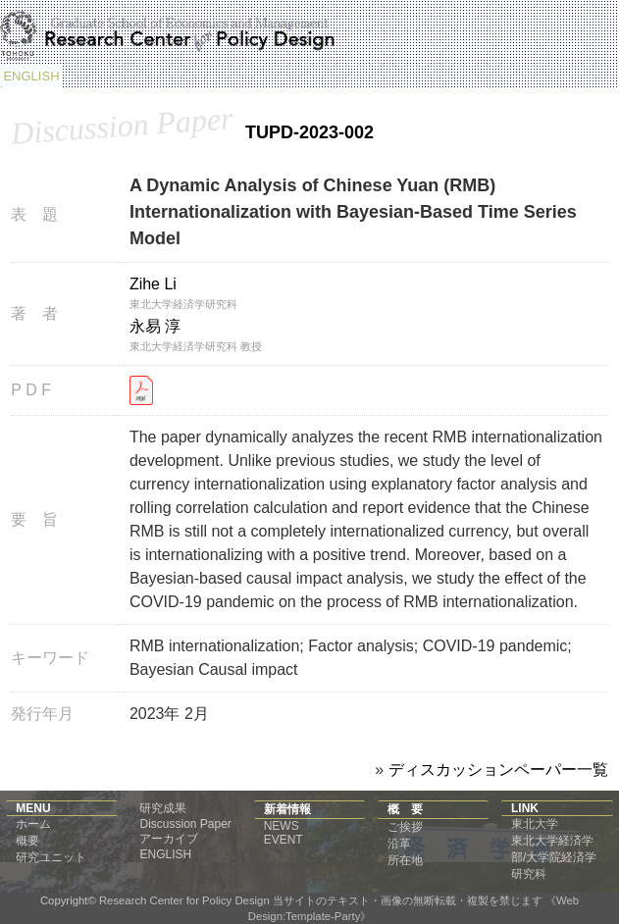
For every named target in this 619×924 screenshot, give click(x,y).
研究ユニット (51, 857)
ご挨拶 (405, 827)
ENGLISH (31, 76)
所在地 (405, 860)
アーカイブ (168, 839)
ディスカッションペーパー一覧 (498, 769)
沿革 (399, 843)
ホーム (33, 824)
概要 (27, 840)
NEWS (281, 826)
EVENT (283, 840)
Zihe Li (153, 284)
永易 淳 (155, 326)
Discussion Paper (185, 824)
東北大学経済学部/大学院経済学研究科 (553, 857)
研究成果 (162, 808)
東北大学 (534, 824)
